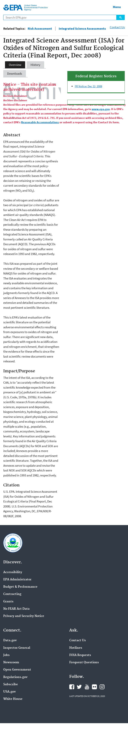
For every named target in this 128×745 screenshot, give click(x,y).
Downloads (14, 73)
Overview (15, 65)
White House (12, 699)
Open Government (17, 669)
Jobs (6, 655)
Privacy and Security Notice (23, 616)
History (35, 65)
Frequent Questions (84, 662)
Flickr (94, 686)
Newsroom (11, 662)
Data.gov (10, 640)
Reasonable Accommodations (40, 122)
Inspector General (16, 648)
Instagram (102, 686)
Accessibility (12, 572)
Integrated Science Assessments (82, 29)
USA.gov (9, 692)
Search (120, 17)
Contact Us (117, 27)
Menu (117, 7)
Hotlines (75, 648)
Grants (8, 601)
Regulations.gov (15, 677)
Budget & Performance (20, 587)
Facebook (71, 686)
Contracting (12, 594)
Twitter (79, 686)
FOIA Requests (80, 655)
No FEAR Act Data (16, 609)
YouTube (86, 686)
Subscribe (10, 684)
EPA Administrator (17, 579)
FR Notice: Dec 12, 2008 (88, 86)
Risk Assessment (40, 29)
